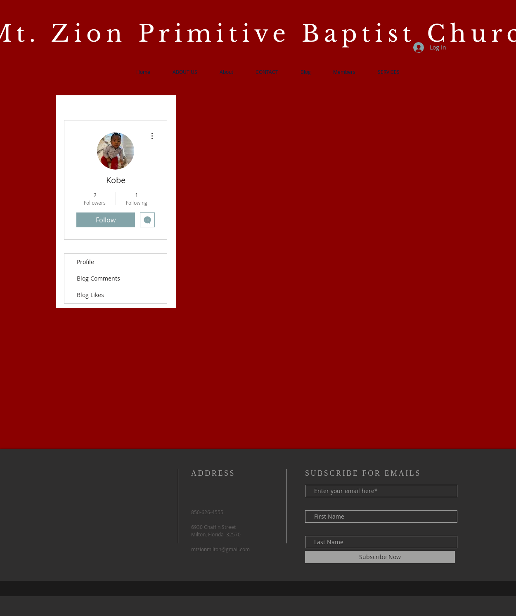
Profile (85, 262)
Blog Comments (98, 278)
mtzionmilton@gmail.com (220, 549)
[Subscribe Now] (380, 557)
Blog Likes (90, 295)
